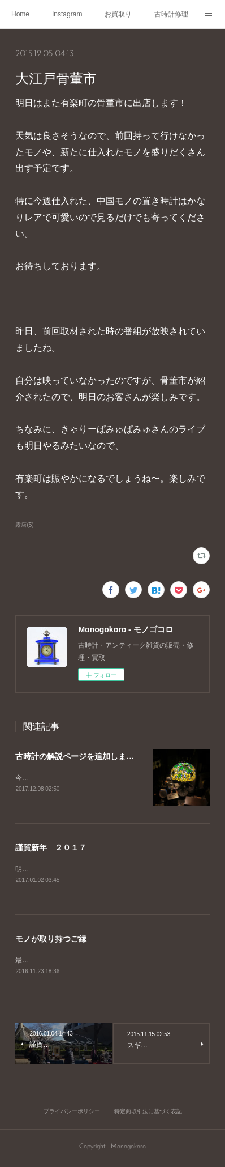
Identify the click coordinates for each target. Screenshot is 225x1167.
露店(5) (24, 525)
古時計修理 (171, 14)
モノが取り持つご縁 (50, 939)
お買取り (118, 14)
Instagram (67, 14)
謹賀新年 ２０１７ (50, 848)
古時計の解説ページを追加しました (78, 756)
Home (20, 14)
